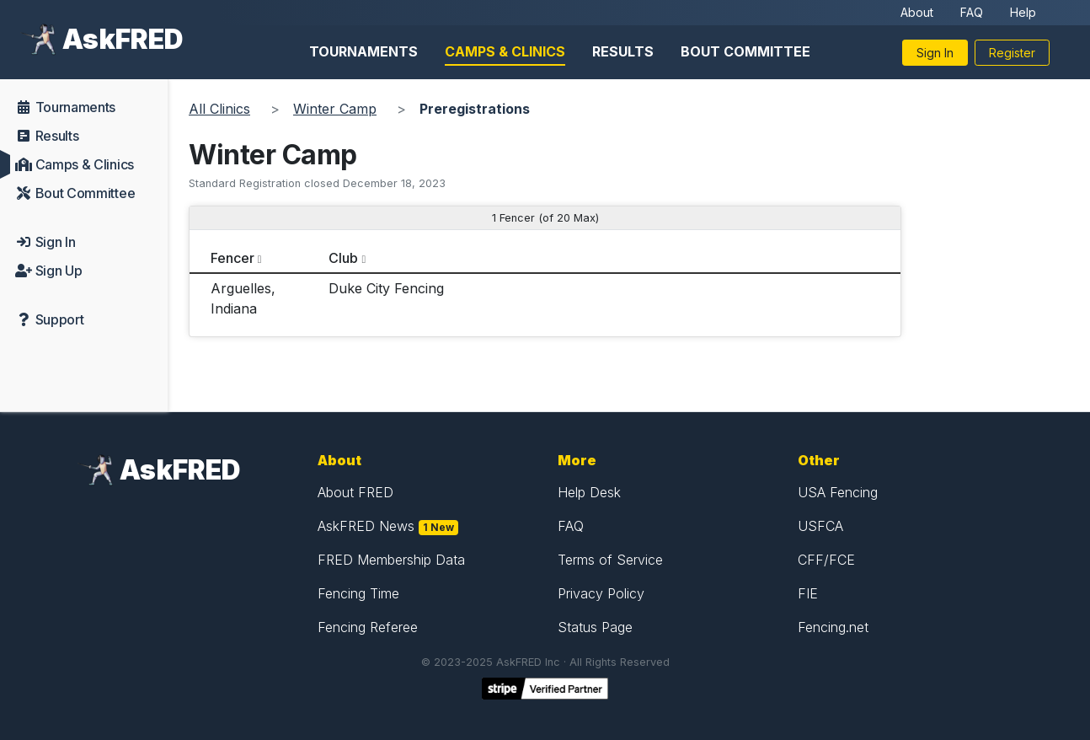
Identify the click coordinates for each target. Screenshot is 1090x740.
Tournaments (363, 51)
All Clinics (219, 108)
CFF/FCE (826, 559)
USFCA (820, 525)
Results (623, 51)
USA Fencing (838, 492)
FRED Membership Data (391, 559)
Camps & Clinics (505, 51)
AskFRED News (366, 525)
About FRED (355, 492)
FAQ (971, 12)
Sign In (935, 53)
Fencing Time (358, 593)
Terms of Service (610, 559)
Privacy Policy (601, 593)
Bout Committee (745, 51)
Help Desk (589, 492)
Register (1012, 53)
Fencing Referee (368, 627)
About (916, 12)
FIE (808, 593)
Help (1023, 12)
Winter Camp (335, 108)
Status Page (595, 627)
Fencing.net (833, 627)
